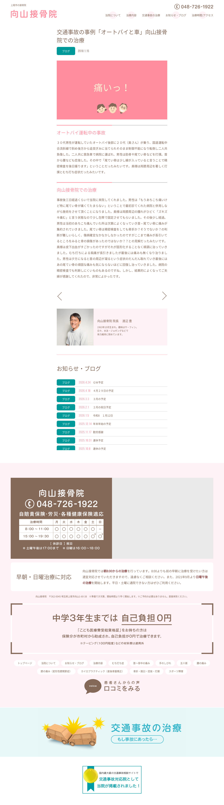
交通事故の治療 (151, 15)
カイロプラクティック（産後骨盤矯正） (112, 673)
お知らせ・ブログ (176, 15)
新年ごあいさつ (64, 297)
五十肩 (197, 663)
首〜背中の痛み (153, 663)
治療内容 (131, 15)
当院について (113, 15)
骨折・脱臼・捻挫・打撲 (158, 673)
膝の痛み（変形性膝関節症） (63, 673)
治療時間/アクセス (202, 15)
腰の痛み (32, 673)
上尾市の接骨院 (20, 5)
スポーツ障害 (189, 673)
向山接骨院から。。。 (160, 295)
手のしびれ (177, 663)
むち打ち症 (128, 663)
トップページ (30, 663)
